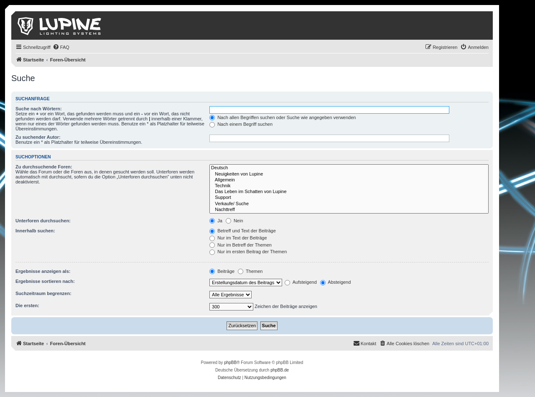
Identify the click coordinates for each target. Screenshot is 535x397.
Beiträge (221, 271)
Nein (234, 220)
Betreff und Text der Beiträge (242, 230)
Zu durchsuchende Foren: (43, 166)
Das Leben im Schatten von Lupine (349, 192)
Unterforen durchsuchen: (43, 220)
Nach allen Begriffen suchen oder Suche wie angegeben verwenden (282, 117)
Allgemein (349, 180)
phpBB (230, 362)
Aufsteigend (301, 282)
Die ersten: (27, 305)
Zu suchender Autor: (38, 137)
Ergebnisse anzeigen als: (42, 271)
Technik (349, 186)
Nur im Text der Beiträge (238, 237)
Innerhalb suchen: (35, 230)
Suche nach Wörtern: (38, 108)
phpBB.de (279, 370)
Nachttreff (349, 210)
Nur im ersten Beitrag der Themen (248, 251)
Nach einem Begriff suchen (241, 124)
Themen (250, 271)
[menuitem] (61, 47)
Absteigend (335, 282)
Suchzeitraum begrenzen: (43, 293)
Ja (215, 220)
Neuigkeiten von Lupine (349, 174)
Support (349, 198)
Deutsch (349, 168)
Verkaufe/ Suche (349, 204)
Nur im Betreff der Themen (240, 244)
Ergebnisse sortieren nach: (45, 281)
